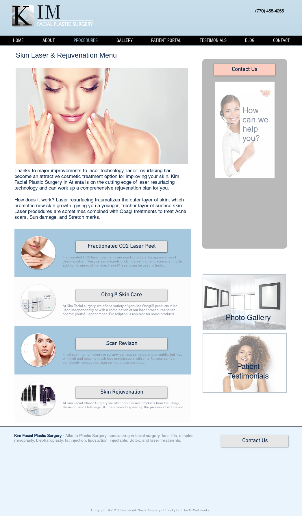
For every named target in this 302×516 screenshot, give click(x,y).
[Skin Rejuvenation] (121, 392)
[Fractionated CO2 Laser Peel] (121, 246)
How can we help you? (255, 124)
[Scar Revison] (121, 344)
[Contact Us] (244, 70)
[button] (48, 40)
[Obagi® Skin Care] (121, 295)
